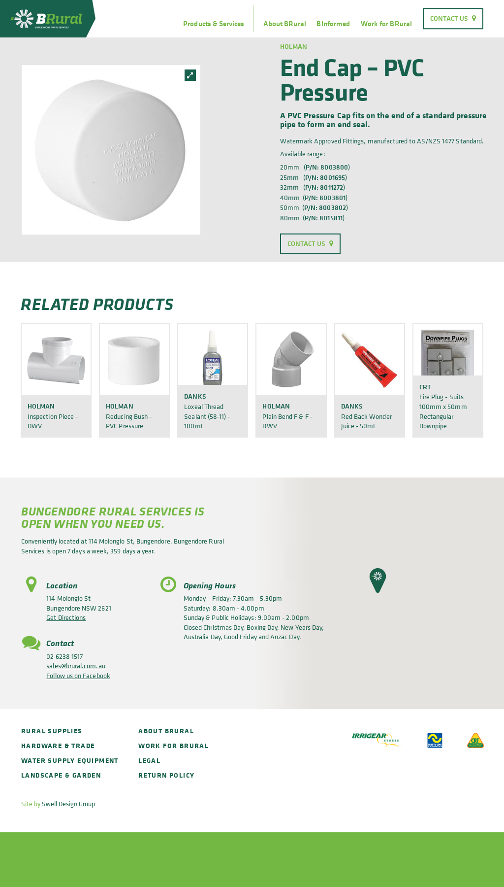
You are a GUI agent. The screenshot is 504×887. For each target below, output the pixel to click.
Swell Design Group (68, 803)
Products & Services (213, 24)
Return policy (166, 775)
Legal (149, 760)
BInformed (333, 24)
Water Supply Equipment (70, 760)
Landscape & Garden (61, 775)
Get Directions (66, 617)
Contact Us (449, 18)
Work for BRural (386, 24)
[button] (377, 580)
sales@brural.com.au (75, 665)
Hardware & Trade (57, 745)
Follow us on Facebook (78, 675)
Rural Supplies (52, 730)
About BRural (284, 24)
